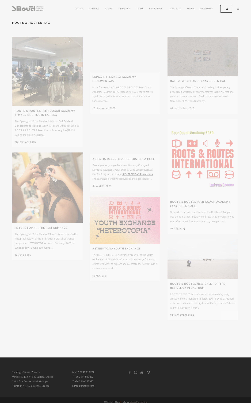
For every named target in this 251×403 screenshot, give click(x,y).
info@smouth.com (84, 386)
